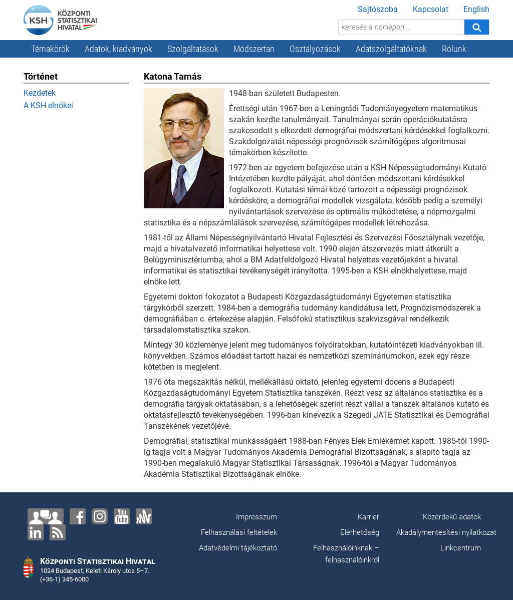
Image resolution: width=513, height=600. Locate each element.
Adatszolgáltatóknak (391, 49)
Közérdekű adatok (452, 516)
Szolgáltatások (192, 49)
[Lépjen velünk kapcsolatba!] (46, 516)
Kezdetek (40, 93)
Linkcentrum (460, 547)
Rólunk (454, 49)
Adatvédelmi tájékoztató (238, 547)
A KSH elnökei (48, 105)
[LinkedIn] (36, 532)
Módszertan (254, 49)
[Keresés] (476, 27)
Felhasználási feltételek (239, 532)
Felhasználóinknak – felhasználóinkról (346, 553)
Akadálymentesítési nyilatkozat (446, 532)
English (476, 9)
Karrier (368, 516)
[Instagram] (100, 516)
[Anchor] (144, 516)
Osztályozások (315, 49)
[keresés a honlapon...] (401, 27)
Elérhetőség (359, 532)
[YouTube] (122, 516)
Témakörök (50, 49)
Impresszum (256, 516)
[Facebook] (78, 516)
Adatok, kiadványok (118, 49)
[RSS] (58, 532)
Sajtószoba (378, 9)
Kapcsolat (430, 9)
